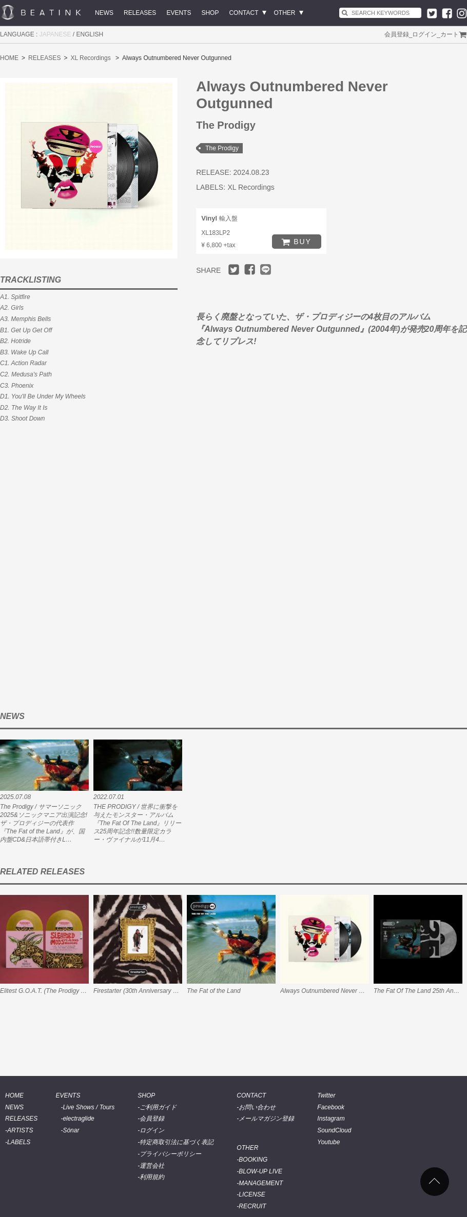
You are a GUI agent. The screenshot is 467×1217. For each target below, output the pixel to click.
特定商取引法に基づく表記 (176, 1142)
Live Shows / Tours (88, 1107)
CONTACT (243, 12)
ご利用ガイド (158, 1107)
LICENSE (252, 1194)
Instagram (330, 1118)
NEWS (104, 12)
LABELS (18, 1142)
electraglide (78, 1118)
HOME (9, 58)
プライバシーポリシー (170, 1154)
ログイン (424, 34)
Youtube (328, 1142)
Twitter (326, 1095)
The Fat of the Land (214, 990)
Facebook (330, 1107)
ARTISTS (20, 1130)
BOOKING (253, 1159)
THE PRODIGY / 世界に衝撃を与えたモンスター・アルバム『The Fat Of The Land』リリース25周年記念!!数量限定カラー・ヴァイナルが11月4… (137, 823)
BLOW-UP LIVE (260, 1171)
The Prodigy (222, 148)
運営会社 (152, 1165)
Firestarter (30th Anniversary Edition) (143, 990)
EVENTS (178, 12)
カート (449, 34)
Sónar (71, 1130)
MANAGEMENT (261, 1183)
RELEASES (140, 12)
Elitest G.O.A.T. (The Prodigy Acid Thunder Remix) (69, 990)
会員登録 (396, 34)
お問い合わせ (257, 1107)
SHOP (210, 12)
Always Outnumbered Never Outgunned (335, 990)
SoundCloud (334, 1130)
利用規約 (152, 1177)
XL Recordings (90, 58)
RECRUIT (252, 1206)
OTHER (285, 12)
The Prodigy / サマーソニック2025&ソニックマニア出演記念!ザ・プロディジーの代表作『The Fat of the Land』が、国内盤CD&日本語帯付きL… (43, 823)
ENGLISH (90, 34)
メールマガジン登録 (266, 1118)
